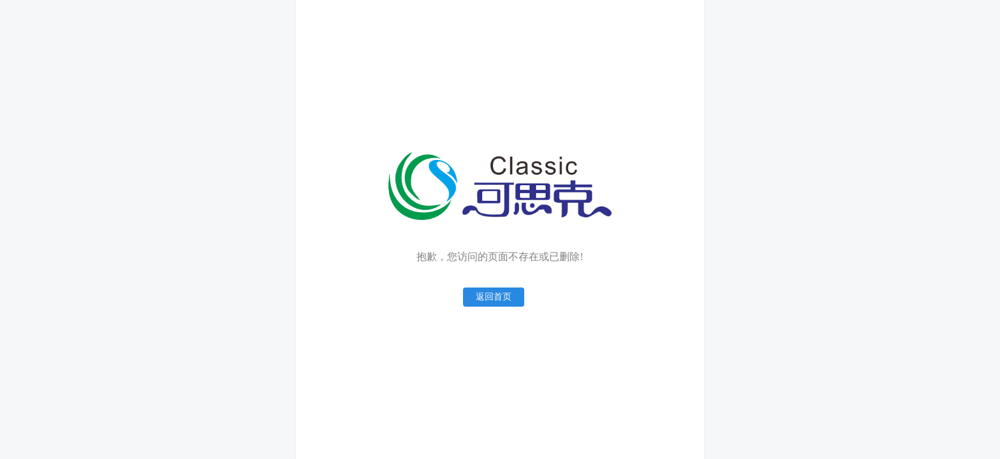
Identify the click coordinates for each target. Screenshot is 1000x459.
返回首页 (493, 297)
